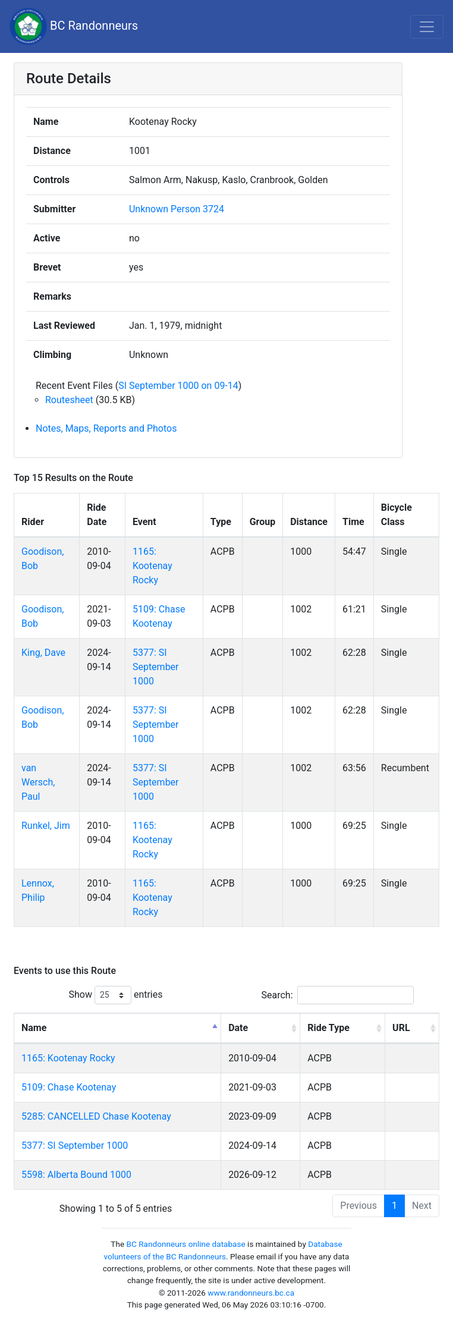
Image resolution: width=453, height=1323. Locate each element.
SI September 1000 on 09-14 (178, 385)
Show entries (115, 995)
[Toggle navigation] (426, 27)
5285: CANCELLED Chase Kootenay (96, 1116)
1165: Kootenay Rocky (152, 566)
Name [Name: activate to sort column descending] (33, 1027)
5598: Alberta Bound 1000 (76, 1174)
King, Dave (43, 652)
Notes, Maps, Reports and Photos (106, 428)
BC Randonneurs (74, 26)
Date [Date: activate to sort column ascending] (238, 1027)
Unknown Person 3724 (176, 209)
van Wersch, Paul (38, 782)
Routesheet (69, 400)
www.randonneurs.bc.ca (250, 1292)
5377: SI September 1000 (156, 667)
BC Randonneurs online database (186, 1244)
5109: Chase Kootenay (68, 1087)
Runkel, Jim (45, 825)
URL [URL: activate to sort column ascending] (401, 1027)
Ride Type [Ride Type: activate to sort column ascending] (328, 1027)
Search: (337, 995)
